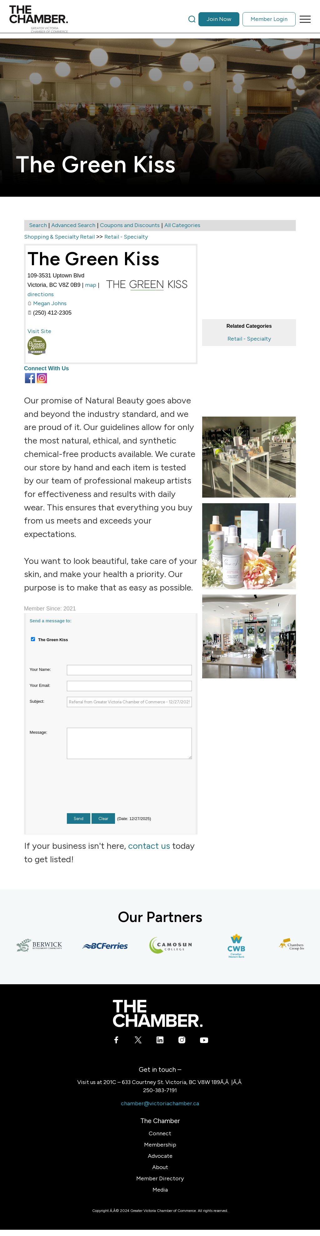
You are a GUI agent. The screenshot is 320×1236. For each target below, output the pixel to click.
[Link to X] (138, 1041)
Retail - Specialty (249, 338)
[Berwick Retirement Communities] (41, 946)
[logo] (38, 19)
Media (160, 1189)
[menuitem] (242, 19)
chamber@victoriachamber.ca (160, 1103)
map (90, 284)
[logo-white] (157, 1013)
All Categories (182, 225)
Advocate (160, 1155)
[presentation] (114, 791)
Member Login (269, 19)
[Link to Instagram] (182, 1041)
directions (41, 294)
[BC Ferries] (107, 946)
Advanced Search (73, 225)
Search (38, 225)
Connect (160, 1133)
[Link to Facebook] (116, 1041)
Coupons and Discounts (130, 225)
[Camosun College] (173, 946)
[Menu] (303, 19)
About (160, 1167)
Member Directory (160, 1178)
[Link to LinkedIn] (160, 1041)
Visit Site (39, 331)
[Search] (191, 19)
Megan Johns (50, 303)
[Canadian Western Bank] (238, 946)
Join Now (219, 19)
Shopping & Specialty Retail (59, 236)
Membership (160, 1144)
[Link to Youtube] (204, 1041)
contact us (149, 845)
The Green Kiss (93, 258)
